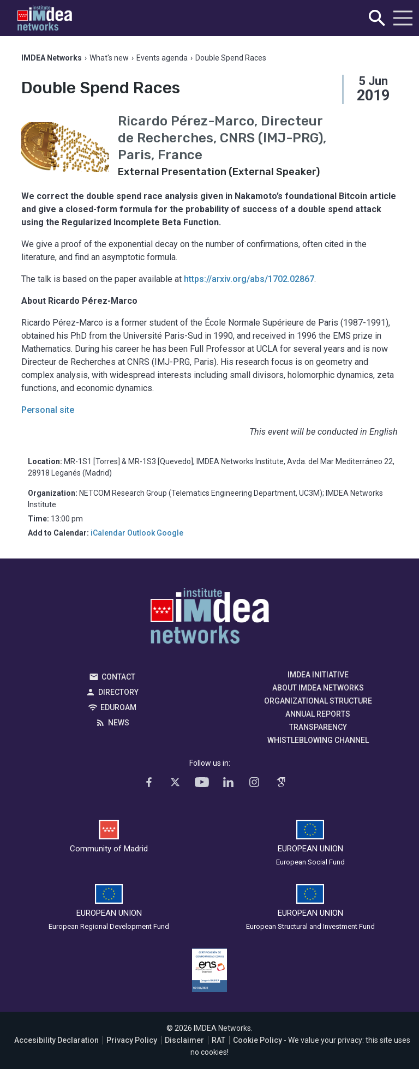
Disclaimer (184, 1040)
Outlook (141, 533)
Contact (118, 676)
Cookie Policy (257, 1040)
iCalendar (108, 533)
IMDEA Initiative (318, 674)
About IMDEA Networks (318, 687)
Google (170, 533)
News (118, 722)
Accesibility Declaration (56, 1040)
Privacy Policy (131, 1040)
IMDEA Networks (210, 618)
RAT (218, 1040)
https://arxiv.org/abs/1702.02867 (249, 279)
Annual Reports (317, 714)
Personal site (47, 410)
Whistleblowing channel (318, 740)
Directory (118, 692)
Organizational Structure (318, 700)
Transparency (318, 727)
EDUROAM (118, 707)
